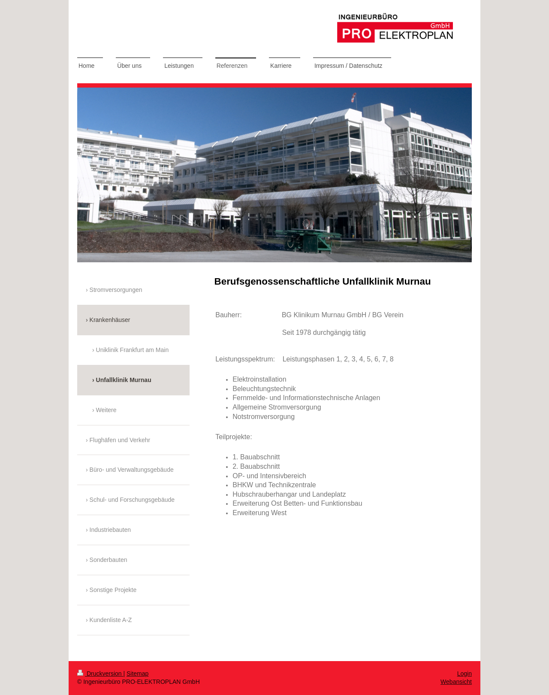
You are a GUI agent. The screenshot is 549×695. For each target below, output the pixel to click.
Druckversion (100, 673)
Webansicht (456, 681)
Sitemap (137, 673)
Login (464, 673)
